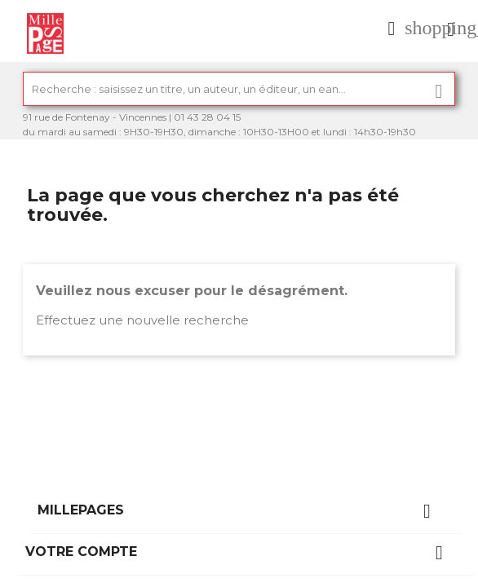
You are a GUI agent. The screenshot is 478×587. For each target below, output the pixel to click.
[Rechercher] (239, 89)
